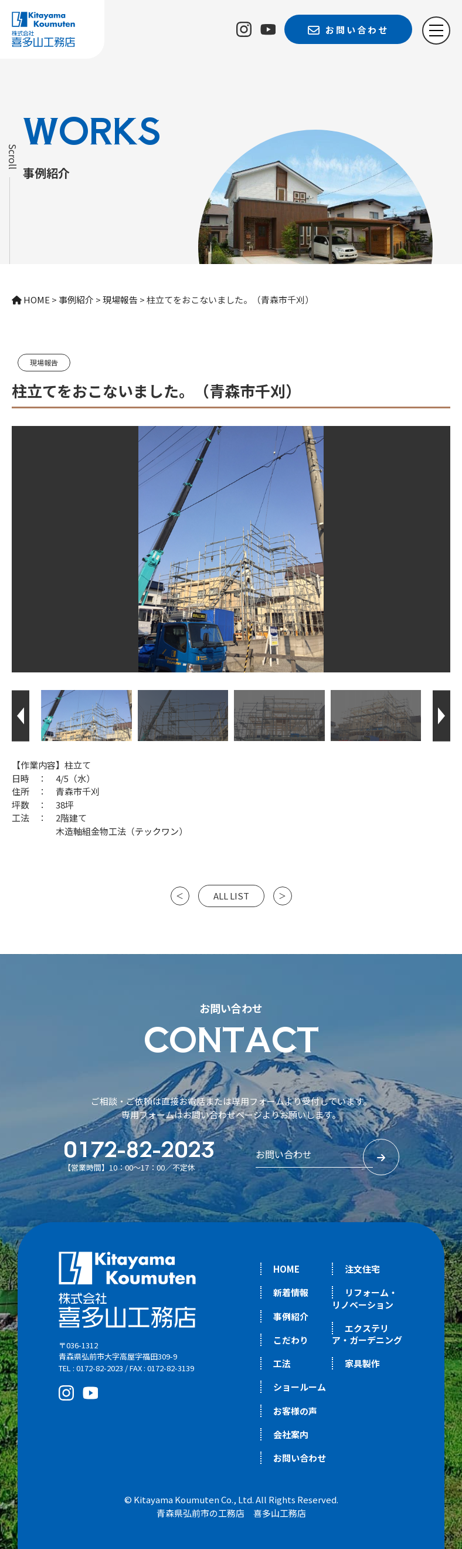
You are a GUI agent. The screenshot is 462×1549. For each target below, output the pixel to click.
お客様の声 (295, 1411)
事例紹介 (290, 1316)
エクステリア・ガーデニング (367, 1334)
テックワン (157, 831)
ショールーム (299, 1387)
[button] (20, 715)
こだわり (290, 1340)
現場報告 (44, 362)
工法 (282, 1363)
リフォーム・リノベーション (365, 1298)
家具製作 (362, 1363)
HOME (286, 1269)
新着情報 (290, 1292)
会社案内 (290, 1434)
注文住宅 (362, 1269)
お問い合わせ (299, 1458)
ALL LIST (231, 896)
